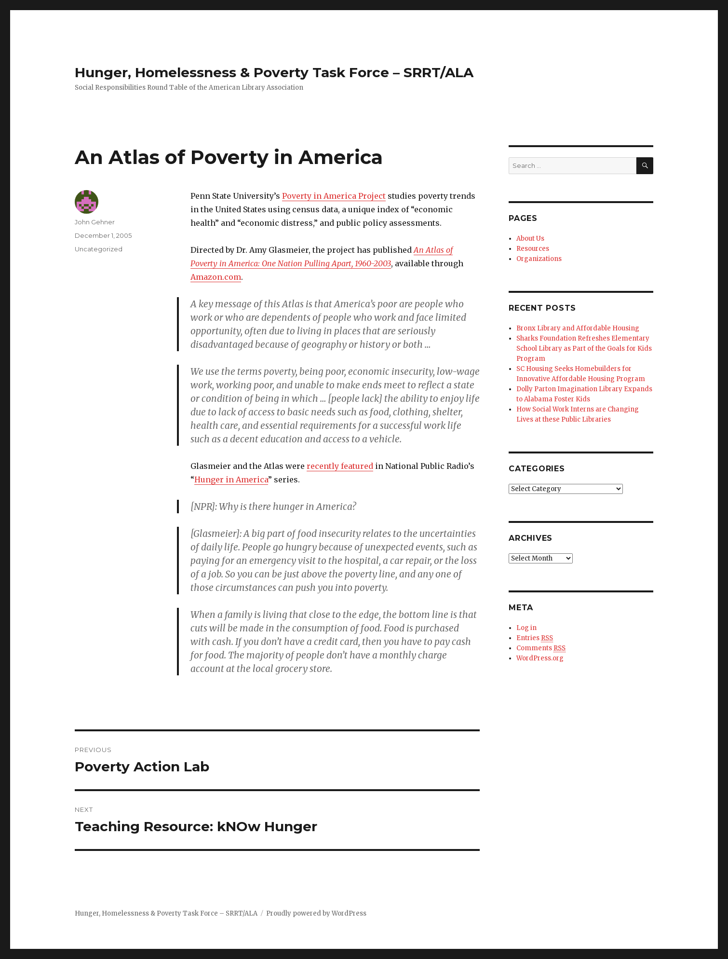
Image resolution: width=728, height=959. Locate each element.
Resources (532, 249)
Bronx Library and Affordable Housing (577, 328)
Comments (541, 648)
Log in (526, 628)
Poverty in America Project (334, 196)
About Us (530, 238)
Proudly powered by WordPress (316, 913)
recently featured (340, 466)
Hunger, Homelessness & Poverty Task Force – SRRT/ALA (274, 72)
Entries (534, 638)
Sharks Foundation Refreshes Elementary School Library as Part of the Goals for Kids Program (584, 348)
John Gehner (95, 222)
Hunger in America (231, 479)
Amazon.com (215, 277)
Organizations (539, 259)
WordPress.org (540, 658)
